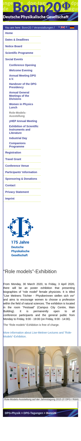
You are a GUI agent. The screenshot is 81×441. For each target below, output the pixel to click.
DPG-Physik (12, 413)
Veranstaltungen (43, 27)
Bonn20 (26, 27)
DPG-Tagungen (33, 413)
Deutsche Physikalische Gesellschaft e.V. (36, 19)
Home (9, 33)
